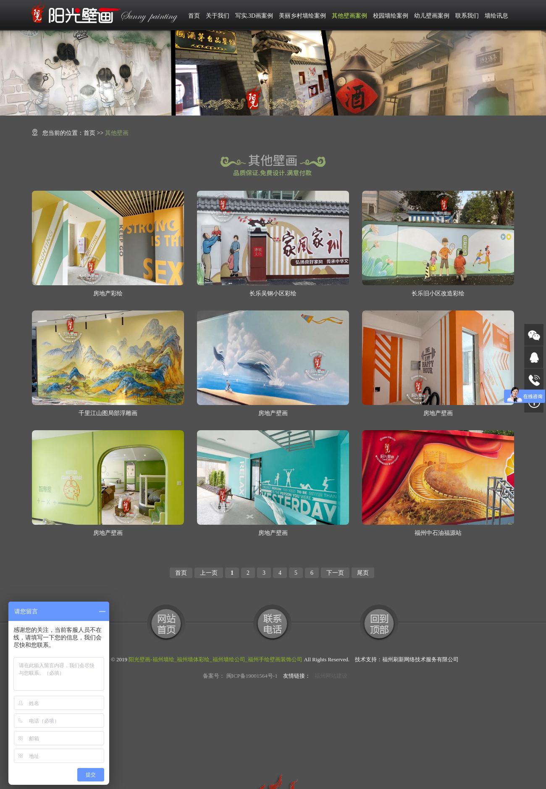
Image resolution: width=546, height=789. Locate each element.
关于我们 (217, 16)
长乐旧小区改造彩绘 (438, 293)
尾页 (363, 573)
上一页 (209, 573)
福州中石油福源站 (438, 533)
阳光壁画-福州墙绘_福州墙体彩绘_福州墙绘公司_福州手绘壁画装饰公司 (215, 659)
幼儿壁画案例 (431, 16)
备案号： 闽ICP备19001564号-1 (240, 676)
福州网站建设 (331, 676)
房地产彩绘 (108, 293)
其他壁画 (117, 133)
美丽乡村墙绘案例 (302, 16)
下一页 (335, 573)
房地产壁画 (273, 413)
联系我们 (467, 16)
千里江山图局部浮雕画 (108, 413)
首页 (194, 16)
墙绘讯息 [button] (496, 16)
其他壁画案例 (349, 16)
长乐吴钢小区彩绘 (273, 293)
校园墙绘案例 (390, 16)
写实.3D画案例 (254, 16)
